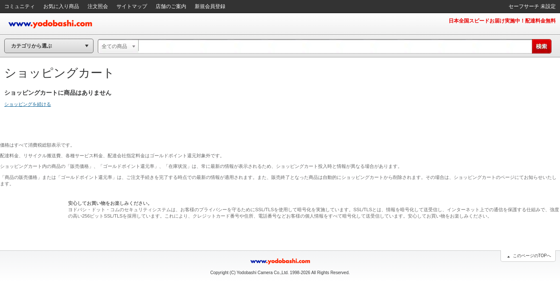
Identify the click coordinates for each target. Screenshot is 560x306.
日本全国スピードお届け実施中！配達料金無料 (502, 21)
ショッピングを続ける (27, 104)
